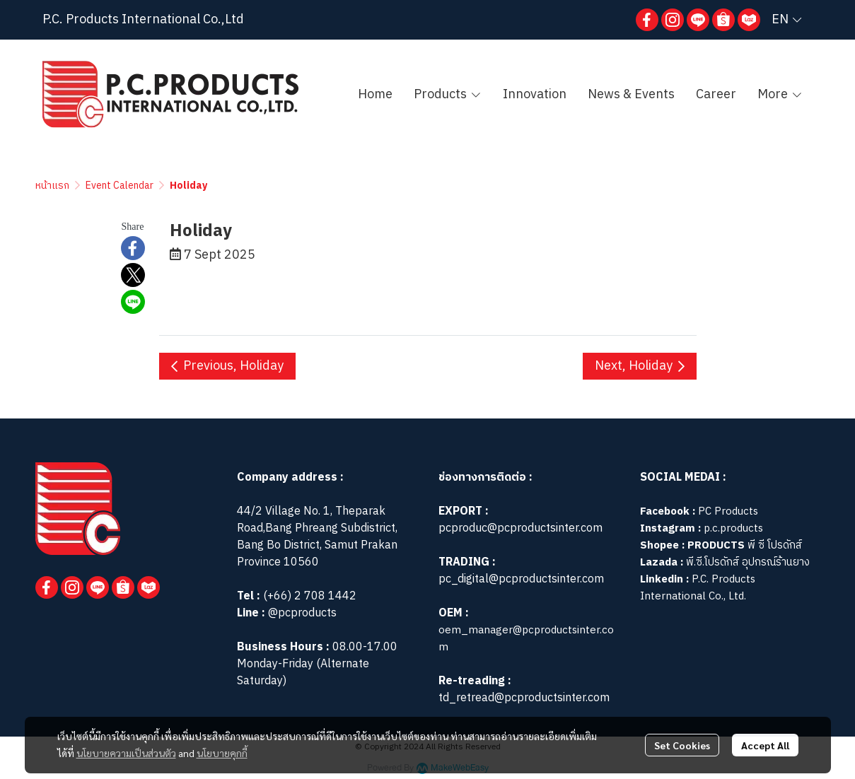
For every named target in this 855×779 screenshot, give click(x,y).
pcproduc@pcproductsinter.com (520, 528)
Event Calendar (119, 185)
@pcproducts (301, 613)
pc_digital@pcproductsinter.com (521, 579)
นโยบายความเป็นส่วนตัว (126, 752)
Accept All (765, 745)
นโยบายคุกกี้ (222, 752)
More (780, 94)
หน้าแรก (52, 185)
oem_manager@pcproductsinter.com (526, 638)
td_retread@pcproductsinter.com (524, 698)
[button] (786, 20)
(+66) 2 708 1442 (309, 596)
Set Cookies (682, 745)
